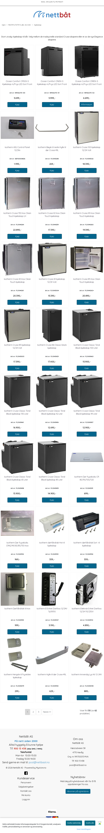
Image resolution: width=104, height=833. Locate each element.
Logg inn (26, 799)
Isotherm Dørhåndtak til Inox (17, 608)
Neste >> (47, 712)
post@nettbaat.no (78, 765)
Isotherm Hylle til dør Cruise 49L (52, 674)
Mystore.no (41, 767)
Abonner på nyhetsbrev (78, 791)
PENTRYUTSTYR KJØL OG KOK (19, 25)
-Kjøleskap (36, 25)
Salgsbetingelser (26, 786)
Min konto (26, 795)
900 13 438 (79, 761)
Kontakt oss (25, 791)
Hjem (4, 25)
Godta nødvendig (74, 823)
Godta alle (90, 823)
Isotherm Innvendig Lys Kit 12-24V (87, 674)
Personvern (26, 782)
